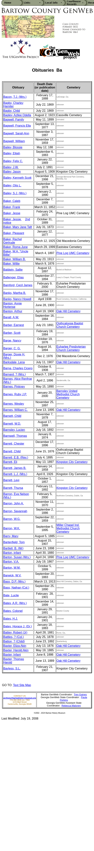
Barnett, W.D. (12, 423)
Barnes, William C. (15, 409)
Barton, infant (12, 552)
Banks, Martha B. (14, 292)
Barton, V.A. (11, 561)
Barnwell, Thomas (15, 435)
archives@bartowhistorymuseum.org (19, 698)
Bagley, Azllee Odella (17, 115)
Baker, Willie (11, 263)
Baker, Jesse (11, 213)
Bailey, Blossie (12, 147)
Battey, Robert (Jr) (15, 632)
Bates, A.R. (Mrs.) (15, 603)
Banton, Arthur (12, 311)
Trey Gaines (80, 694)
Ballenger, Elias (13, 277)
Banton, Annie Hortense (12, 305)
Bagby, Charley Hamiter (13, 104)
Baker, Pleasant (13, 233)
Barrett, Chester (13, 443)
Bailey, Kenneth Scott (17, 177)
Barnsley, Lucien (14, 429)
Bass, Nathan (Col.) (16, 587)
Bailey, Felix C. (13, 161)
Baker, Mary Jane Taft (17, 227)
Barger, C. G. (12, 348)
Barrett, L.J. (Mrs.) (15, 474)
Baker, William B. (14, 259)
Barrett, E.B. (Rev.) (15, 457)
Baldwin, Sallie (13, 269)
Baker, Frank (11, 207)
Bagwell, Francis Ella (17, 125)
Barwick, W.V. (12, 575)
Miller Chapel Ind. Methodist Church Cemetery (68, 528)
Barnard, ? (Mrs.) (14, 374)
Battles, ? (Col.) (13, 636)
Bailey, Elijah (11, 153)
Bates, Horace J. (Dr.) (17, 626)
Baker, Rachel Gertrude (12, 241)
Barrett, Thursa (13, 487)
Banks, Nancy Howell (17, 299)
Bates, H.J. (10, 618)
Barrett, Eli (10, 461)
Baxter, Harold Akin (15, 650)
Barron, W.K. (11, 528)
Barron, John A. (13, 503)
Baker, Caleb (11, 201)
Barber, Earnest (13, 325)
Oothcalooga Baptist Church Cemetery (69, 325)
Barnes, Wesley (13, 403)
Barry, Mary (10, 536)
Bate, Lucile (11, 595)
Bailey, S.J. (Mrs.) (14, 193)
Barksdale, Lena (14, 362)
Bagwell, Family (13, 119)
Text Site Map (22, 685)
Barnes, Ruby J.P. (15, 394)
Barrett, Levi (11, 480)
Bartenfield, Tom (14, 542)
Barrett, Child (12, 451)
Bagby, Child (11, 110)
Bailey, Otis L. (12, 185)
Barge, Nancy (12, 340)
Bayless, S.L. (12, 668)
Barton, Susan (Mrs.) (17, 557)
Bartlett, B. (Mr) (13, 548)
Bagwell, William (14, 141)
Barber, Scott (12, 332)
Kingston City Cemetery (72, 461)
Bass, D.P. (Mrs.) (14, 581)
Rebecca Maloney (71, 705)
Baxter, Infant (12, 654)
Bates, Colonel (13, 610)
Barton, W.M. (11, 567)
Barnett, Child (12, 415)
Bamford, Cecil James (17, 285)
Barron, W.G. (11, 518)
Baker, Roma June (15, 247)
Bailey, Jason (12, 171)
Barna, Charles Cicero (17, 368)
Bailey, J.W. (11, 167)
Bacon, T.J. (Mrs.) (14, 96)
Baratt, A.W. (11, 317)
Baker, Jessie (12, 219)
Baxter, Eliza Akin (14, 645)
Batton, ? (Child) (14, 641)
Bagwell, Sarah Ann (16, 133)
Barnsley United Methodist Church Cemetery (68, 394)
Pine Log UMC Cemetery (72, 253)
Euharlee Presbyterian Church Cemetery (71, 348)
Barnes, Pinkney (14, 386)
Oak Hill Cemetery (68, 311)
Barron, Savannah (15, 511)
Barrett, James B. (14, 468)
